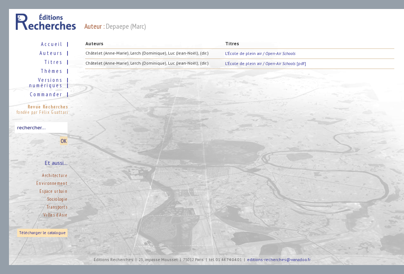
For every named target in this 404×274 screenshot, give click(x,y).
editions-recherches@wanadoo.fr (279, 259)
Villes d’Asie (55, 215)
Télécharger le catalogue (42, 233)
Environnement (52, 183)
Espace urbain (54, 191)
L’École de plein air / (260, 53)
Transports (57, 207)
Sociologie (57, 199)
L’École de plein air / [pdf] (265, 63)
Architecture (55, 175)
